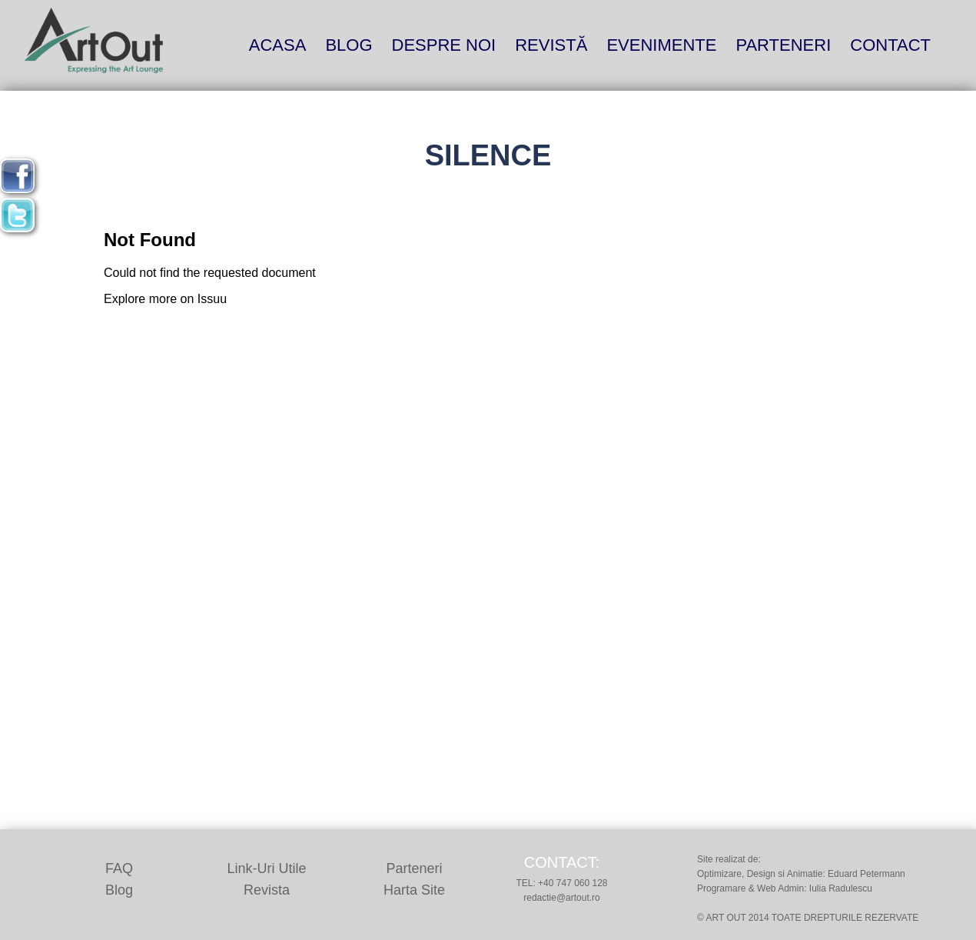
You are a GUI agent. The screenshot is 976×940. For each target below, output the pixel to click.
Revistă (551, 45)
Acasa (278, 45)
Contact (890, 45)
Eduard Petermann (866, 873)
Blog (119, 890)
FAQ (119, 868)
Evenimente (661, 45)
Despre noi (444, 45)
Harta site (414, 890)
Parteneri (783, 45)
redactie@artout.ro (561, 897)
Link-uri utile (266, 868)
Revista (267, 890)
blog (348, 45)
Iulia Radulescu (840, 888)
